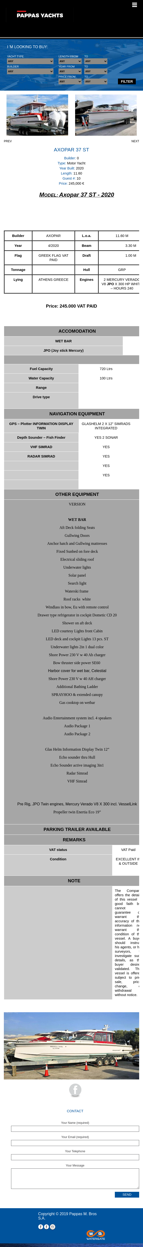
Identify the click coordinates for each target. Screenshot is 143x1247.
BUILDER (13, 66)
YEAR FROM (66, 66)
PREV (8, 141)
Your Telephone (75, 1151)
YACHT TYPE (15, 56)
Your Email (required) (75, 1137)
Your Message (75, 1165)
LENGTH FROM (68, 56)
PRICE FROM (66, 76)
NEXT (135, 141)
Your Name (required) (75, 1123)
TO (86, 56)
